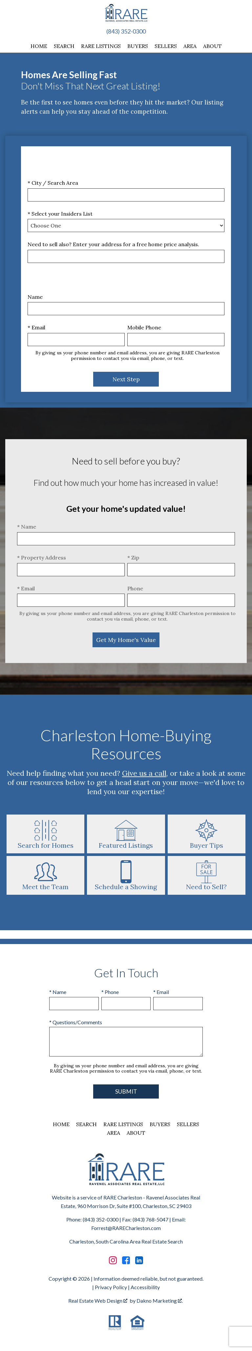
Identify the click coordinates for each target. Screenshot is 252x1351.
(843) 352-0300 (126, 31)
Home (39, 46)
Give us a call (144, 773)
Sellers (166, 46)
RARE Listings (101, 46)
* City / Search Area (53, 182)
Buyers (137, 46)
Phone (135, 588)
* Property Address (41, 557)
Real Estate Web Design (97, 1300)
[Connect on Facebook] (126, 1260)
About (212, 46)
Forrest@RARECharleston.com (126, 1228)
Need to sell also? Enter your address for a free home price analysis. (113, 244)
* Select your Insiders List (60, 213)
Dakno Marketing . (159, 1300)
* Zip (133, 557)
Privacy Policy (111, 1287)
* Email (36, 327)
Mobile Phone (144, 327)
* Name (26, 526)
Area (190, 46)
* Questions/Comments (75, 1022)
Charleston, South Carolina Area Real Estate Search (126, 1241)
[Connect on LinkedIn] (139, 1260)
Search (64, 46)
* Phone (110, 992)
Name (35, 297)
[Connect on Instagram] (113, 1260)
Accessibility (145, 1287)
